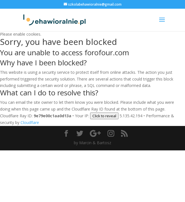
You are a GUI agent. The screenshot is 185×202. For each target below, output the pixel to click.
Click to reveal (104, 115)
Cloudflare (29, 122)
